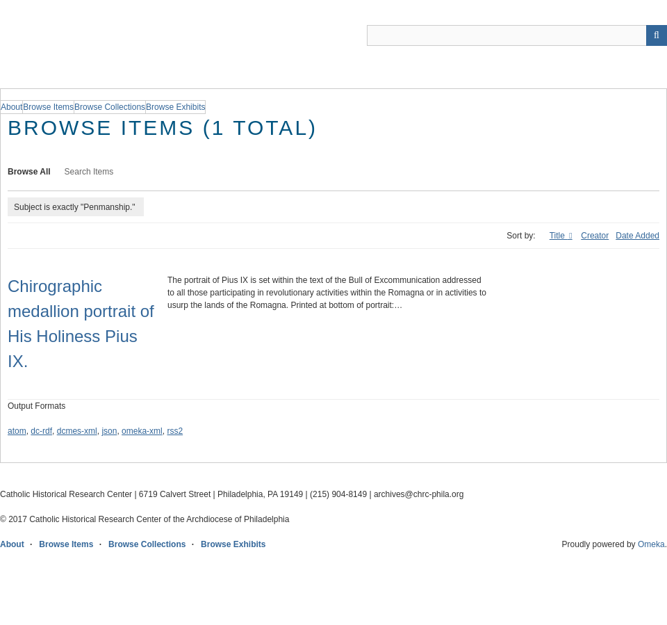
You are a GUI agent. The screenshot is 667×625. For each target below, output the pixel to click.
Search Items (89, 172)
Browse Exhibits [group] (175, 107)
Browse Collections (147, 544)
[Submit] (656, 35)
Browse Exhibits (233, 544)
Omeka (651, 544)
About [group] (11, 107)
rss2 (175, 431)
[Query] (517, 35)
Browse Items (66, 544)
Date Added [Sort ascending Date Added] (637, 236)
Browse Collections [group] (109, 107)
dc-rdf (41, 431)
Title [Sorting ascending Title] (559, 236)
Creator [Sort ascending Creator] (595, 236)
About (12, 544)
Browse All (29, 172)
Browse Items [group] (48, 107)
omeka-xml (142, 431)
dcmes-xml (77, 431)
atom (17, 431)
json (109, 431)
